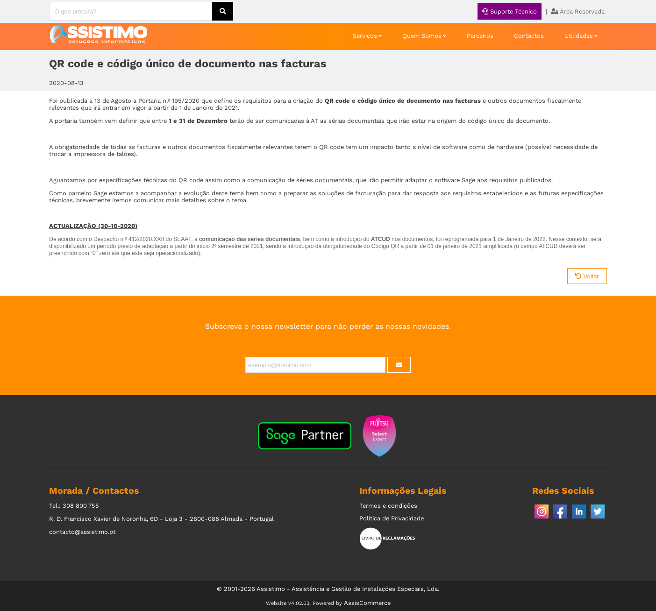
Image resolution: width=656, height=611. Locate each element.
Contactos (529, 35)
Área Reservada (578, 11)
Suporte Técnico (509, 11)
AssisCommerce (367, 602)
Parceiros (480, 35)
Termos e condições (388, 505)
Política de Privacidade (391, 518)
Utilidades (578, 35)
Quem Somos (422, 35)
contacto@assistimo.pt (82, 531)
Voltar (587, 276)
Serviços (365, 35)
